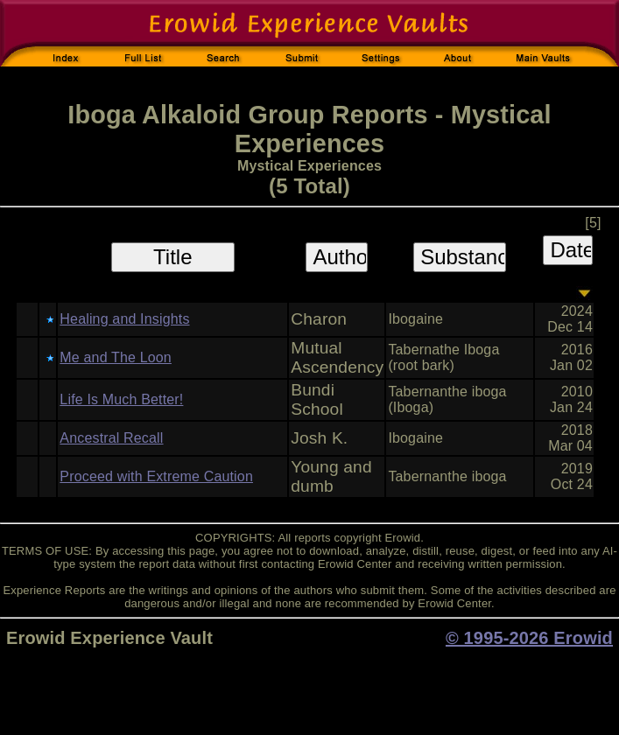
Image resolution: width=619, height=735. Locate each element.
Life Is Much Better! (121, 399)
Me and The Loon (116, 357)
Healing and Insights (124, 319)
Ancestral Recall (111, 437)
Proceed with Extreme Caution (156, 476)
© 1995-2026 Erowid (529, 638)
